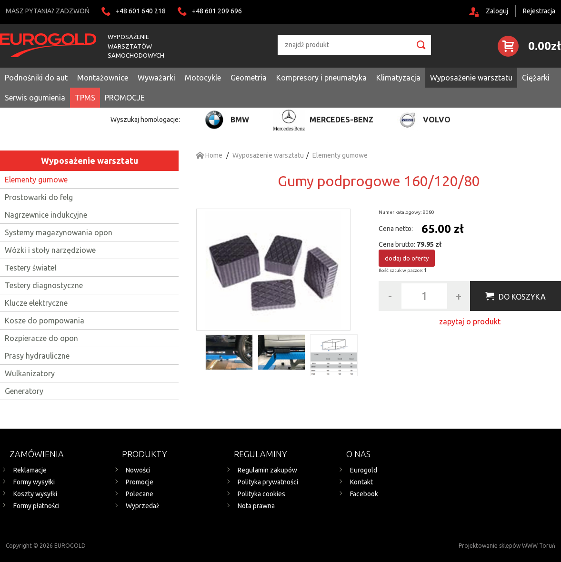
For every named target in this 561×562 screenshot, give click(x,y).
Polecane (139, 494)
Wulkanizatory (30, 373)
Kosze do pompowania (44, 320)
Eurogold (363, 470)
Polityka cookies (261, 494)
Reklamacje (30, 470)
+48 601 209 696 (217, 11)
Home (209, 155)
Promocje (139, 482)
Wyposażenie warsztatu (89, 160)
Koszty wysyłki (35, 494)
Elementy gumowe (36, 179)
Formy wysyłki (34, 482)
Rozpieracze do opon (41, 338)
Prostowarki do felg (39, 197)
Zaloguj (497, 11)
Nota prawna (256, 506)
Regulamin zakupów (267, 470)
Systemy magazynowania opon (58, 232)
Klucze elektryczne (36, 303)
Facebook (364, 494)
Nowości (138, 470)
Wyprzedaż (143, 506)
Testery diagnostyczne (44, 285)
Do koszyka (522, 296)
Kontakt (361, 482)
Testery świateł (31, 267)
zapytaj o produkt (470, 321)
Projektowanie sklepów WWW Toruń (507, 545)
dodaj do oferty (407, 258)
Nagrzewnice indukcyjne (46, 215)
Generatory (24, 391)
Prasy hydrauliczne (37, 355)
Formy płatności (36, 506)
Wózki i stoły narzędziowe (50, 250)
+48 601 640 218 (141, 11)
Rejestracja (539, 11)
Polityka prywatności (268, 482)
